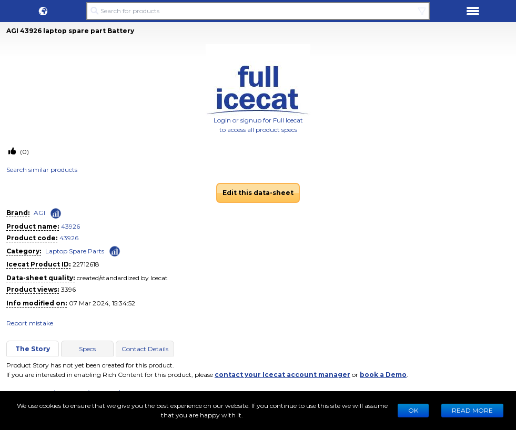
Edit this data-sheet (258, 193)
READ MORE (472, 410)
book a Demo (383, 374)
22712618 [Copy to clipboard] (86, 264)
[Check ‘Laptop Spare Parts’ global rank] (114, 250)
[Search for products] (258, 11)
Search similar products (41, 169)
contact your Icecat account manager (282, 374)
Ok (413, 410)
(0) (23, 152)
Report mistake (29, 323)
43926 (70, 226)
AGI (39, 213)
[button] (43, 11)
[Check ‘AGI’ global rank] (55, 213)
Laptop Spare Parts (74, 251)
